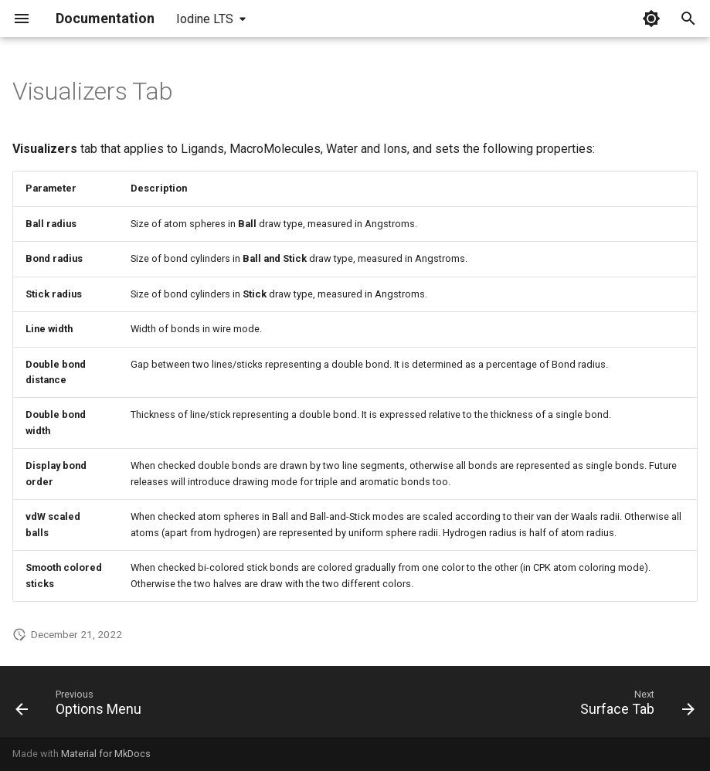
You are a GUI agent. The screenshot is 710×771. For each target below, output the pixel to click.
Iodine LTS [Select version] (204, 19)
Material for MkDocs (106, 753)
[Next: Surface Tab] (634, 706)
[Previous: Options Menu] (82, 706)
